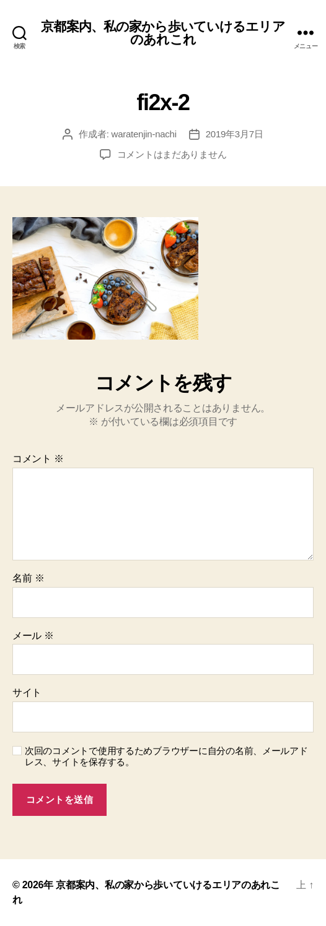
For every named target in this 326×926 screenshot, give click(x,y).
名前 (28, 578)
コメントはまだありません (172, 154)
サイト (27, 692)
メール (33, 635)
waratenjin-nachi (144, 134)
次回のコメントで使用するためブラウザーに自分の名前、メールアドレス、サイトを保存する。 (166, 756)
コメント (38, 458)
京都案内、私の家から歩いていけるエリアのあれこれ (162, 33)
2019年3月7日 (234, 134)
